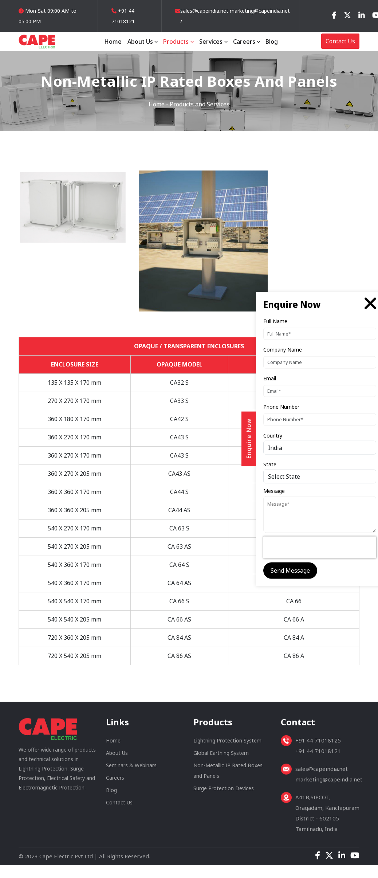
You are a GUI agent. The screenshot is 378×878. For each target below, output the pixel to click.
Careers (115, 780)
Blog (271, 42)
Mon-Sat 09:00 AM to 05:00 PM (47, 16)
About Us (117, 755)
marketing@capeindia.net (259, 10)
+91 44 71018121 (123, 16)
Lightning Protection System (227, 743)
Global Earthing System (221, 755)
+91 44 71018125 (318, 742)
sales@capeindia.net (321, 771)
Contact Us (340, 41)
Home (113, 42)
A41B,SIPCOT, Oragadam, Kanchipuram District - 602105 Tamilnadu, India (327, 815)
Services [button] (211, 42)
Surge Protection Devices (223, 790)
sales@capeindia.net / (204, 16)
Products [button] (176, 42)
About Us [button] (140, 42)
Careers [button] (245, 42)
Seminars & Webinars (131, 767)
